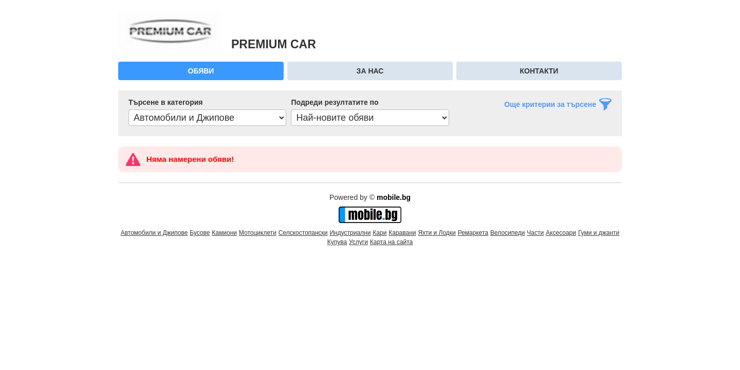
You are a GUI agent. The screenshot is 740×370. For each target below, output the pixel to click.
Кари (379, 232)
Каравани (402, 232)
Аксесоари (561, 232)
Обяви (201, 71)
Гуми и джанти (598, 232)
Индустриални (350, 232)
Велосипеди (507, 232)
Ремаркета (473, 232)
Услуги (358, 242)
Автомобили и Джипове (154, 232)
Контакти (539, 71)
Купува (337, 242)
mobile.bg (394, 197)
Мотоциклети (257, 232)
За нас (370, 71)
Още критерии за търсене (550, 104)
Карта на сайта (391, 242)
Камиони (224, 232)
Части (535, 232)
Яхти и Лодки (436, 232)
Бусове (200, 232)
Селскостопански (303, 232)
